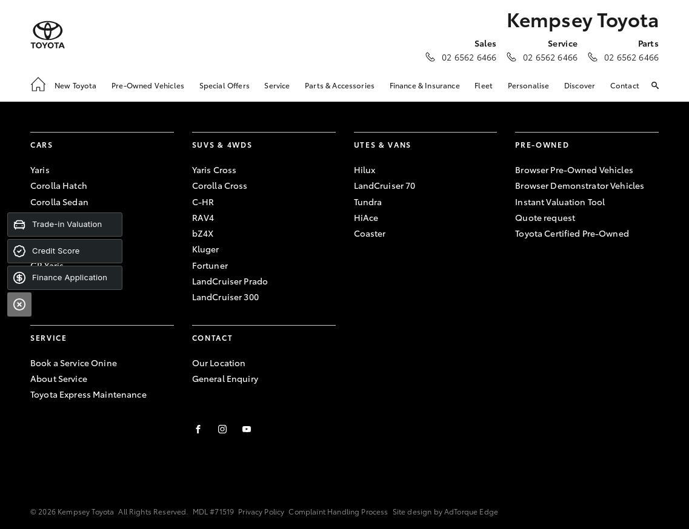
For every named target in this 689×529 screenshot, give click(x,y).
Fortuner (210, 265)
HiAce (366, 217)
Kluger (205, 249)
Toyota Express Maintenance (88, 394)
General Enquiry (225, 378)
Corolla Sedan (59, 202)
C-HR (203, 202)
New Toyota (76, 85)
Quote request (545, 217)
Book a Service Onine (73, 362)
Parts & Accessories (339, 85)
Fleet (483, 85)
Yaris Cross (214, 169)
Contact (624, 85)
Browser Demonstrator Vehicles (579, 185)
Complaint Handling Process (338, 511)
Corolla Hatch (58, 185)
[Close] (19, 304)
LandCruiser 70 (385, 185)
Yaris (40, 169)
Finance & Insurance (425, 85)
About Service (58, 378)
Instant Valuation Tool (560, 202)
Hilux (365, 169)
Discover (579, 85)
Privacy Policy (261, 511)
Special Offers (224, 85)
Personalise (529, 85)
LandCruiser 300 (225, 297)
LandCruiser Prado (230, 281)
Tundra (368, 202)
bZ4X (203, 233)
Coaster (370, 233)
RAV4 (203, 217)
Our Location (219, 362)
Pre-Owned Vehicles (148, 85)
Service (277, 85)
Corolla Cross (220, 185)
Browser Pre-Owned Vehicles (574, 169)
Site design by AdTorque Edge (445, 511)
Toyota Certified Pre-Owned (572, 233)
